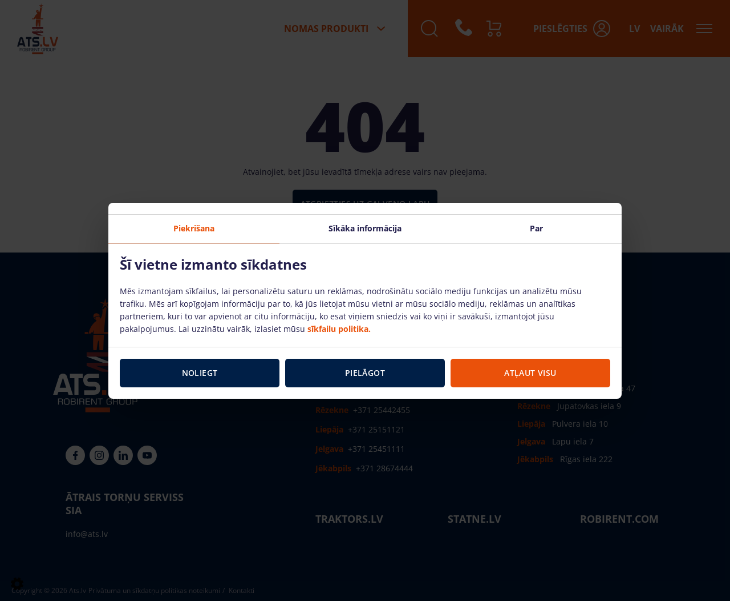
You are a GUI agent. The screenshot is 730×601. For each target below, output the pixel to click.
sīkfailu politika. (339, 328)
